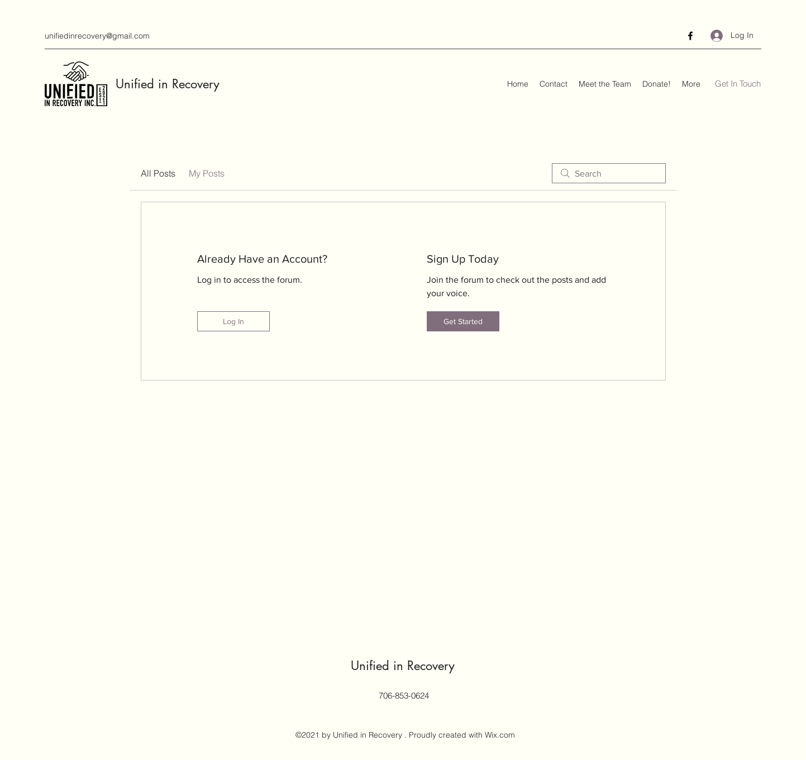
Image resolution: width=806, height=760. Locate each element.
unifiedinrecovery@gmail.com (97, 36)
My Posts (207, 173)
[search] (609, 173)
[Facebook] (690, 35)
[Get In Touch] (738, 84)
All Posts (158, 173)
